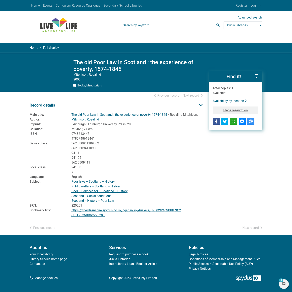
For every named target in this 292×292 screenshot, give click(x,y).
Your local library (41, 254)
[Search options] (243, 25)
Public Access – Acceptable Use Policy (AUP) (221, 264)
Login (254, 5)
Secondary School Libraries (122, 5)
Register (241, 5)
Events (47, 5)
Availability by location (230, 101)
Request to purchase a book (129, 254)
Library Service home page (48, 259)
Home (35, 5)
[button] (256, 76)
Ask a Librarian (119, 259)
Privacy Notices (200, 268)
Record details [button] (42, 105)
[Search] (218, 25)
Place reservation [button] (241, 110)
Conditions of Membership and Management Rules (225, 259)
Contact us (37, 264)
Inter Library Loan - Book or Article (133, 264)
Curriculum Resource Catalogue (77, 5)
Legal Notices (198, 254)
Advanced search (250, 17)
